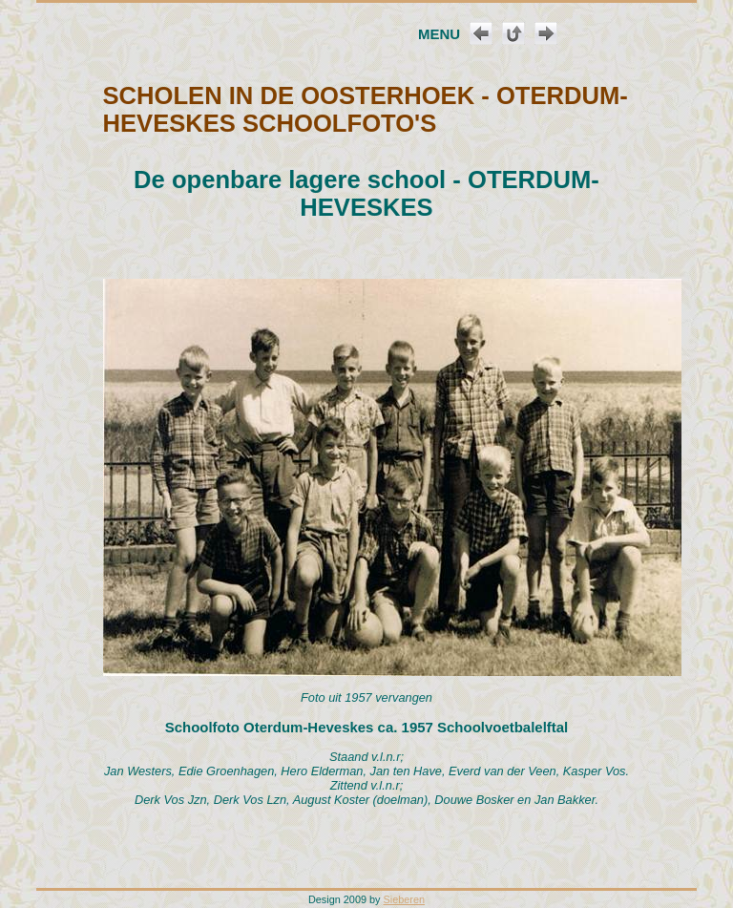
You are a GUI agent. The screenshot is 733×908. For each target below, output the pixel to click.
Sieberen (405, 899)
